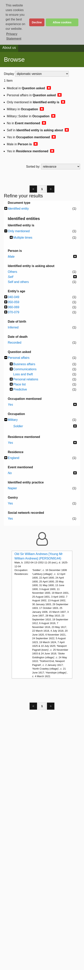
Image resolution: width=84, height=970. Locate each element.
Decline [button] (37, 22)
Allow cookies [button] (62, 22)
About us (9, 48)
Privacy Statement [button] (13, 36)
